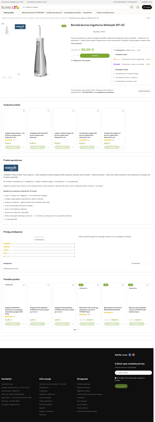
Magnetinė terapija (83, 367)
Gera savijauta (82, 377)
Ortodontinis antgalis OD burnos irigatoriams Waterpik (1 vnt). (88, 135)
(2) (14, 140)
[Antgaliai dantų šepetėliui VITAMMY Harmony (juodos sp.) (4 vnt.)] (39, 289)
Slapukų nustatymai (46, 387)
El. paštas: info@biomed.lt (10, 381)
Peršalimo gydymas (83, 360)
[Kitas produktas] (151, 18)
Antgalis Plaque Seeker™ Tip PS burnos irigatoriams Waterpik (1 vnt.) (15, 135)
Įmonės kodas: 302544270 (10, 367)
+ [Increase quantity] (77, 55)
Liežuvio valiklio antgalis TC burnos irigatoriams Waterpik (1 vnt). (64, 135)
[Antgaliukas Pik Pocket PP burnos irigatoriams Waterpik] (39, 120)
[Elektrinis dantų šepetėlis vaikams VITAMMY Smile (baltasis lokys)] (138, 289)
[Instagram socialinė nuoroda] (133, 345)
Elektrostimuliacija (83, 364)
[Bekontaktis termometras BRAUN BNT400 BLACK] (114, 289)
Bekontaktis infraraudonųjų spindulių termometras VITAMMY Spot (88, 305)
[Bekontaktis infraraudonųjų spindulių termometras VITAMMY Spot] (89, 289)
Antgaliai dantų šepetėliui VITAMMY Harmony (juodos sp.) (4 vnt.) (39, 305)
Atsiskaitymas (44, 364)
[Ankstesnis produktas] (146, 18)
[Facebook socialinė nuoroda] (129, 345)
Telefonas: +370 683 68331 (10, 377)
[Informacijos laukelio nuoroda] (12, 2)
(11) (14, 312)
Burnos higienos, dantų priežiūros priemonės (38, 18)
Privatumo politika (45, 381)
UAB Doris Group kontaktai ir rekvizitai (52, 360)
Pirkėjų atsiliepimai (45, 377)
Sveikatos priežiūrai (15, 18)
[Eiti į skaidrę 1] (40, 76)
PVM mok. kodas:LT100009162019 (12, 370)
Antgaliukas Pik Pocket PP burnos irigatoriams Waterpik (39, 135)
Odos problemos (82, 384)
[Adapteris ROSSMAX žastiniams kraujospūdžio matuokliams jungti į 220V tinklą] (15, 289)
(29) (88, 310)
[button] (4, 77)
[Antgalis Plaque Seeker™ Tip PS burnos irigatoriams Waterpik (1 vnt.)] (15, 120)
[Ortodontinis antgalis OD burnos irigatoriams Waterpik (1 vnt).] (89, 120)
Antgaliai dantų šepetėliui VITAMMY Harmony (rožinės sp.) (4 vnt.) (64, 305)
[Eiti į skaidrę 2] (42, 76)
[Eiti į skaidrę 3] (44, 76)
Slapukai (42, 384)
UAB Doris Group (7, 360)
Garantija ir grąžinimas (47, 370)
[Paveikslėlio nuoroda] (10, 345)
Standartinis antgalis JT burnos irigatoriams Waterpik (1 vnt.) (112, 135)
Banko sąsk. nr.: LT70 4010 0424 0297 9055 (16, 374)
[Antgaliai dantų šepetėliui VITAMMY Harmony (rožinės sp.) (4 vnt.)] (64, 289)
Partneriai (42, 391)
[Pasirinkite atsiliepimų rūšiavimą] (140, 259)
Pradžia (4, 18)
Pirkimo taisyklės (45, 374)
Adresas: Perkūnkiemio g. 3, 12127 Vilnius (15, 364)
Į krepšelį (95, 55)
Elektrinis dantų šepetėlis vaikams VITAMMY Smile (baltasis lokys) (137, 305)
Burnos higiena (82, 381)
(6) (113, 140)
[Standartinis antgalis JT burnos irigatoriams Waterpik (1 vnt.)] (114, 120)
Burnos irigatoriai (62, 18)
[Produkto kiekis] (74, 56)
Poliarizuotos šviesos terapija (87, 387)
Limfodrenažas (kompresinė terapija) (89, 370)
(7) (113, 308)
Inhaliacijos (81, 374)
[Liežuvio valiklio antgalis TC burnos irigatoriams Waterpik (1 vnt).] (64, 120)
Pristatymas (43, 367)
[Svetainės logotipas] (10, 7)
